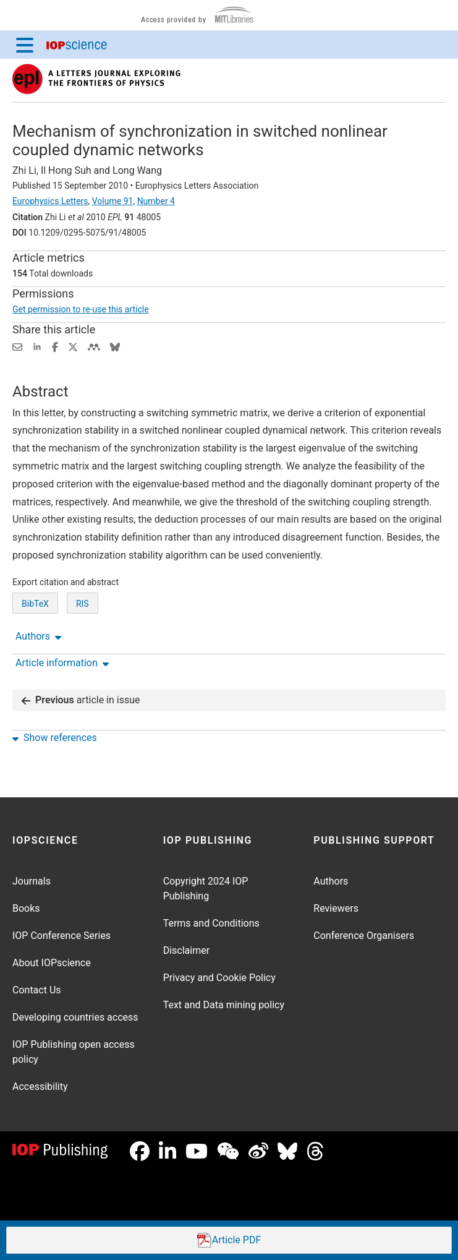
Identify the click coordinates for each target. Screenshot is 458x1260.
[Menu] (24, 44)
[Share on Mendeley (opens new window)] (94, 346)
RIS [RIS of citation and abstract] (82, 604)
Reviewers (335, 908)
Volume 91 (113, 201)
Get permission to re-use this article (80, 309)
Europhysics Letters (50, 201)
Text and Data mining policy (223, 1005)
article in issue (81, 700)
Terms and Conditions (211, 923)
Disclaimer (186, 950)
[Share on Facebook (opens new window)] (55, 346)
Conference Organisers (363, 935)
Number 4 (156, 201)
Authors (330, 881)
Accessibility (40, 1086)
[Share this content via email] (17, 346)
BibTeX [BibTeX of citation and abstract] (35, 604)
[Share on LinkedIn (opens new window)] (37, 346)
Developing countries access (75, 1017)
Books (26, 908)
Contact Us (36, 990)
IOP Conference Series (61, 935)
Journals (31, 881)
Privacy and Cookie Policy (219, 978)
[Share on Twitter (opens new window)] (73, 346)
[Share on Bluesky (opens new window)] (115, 346)
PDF (229, 1240)
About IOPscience (51, 963)
